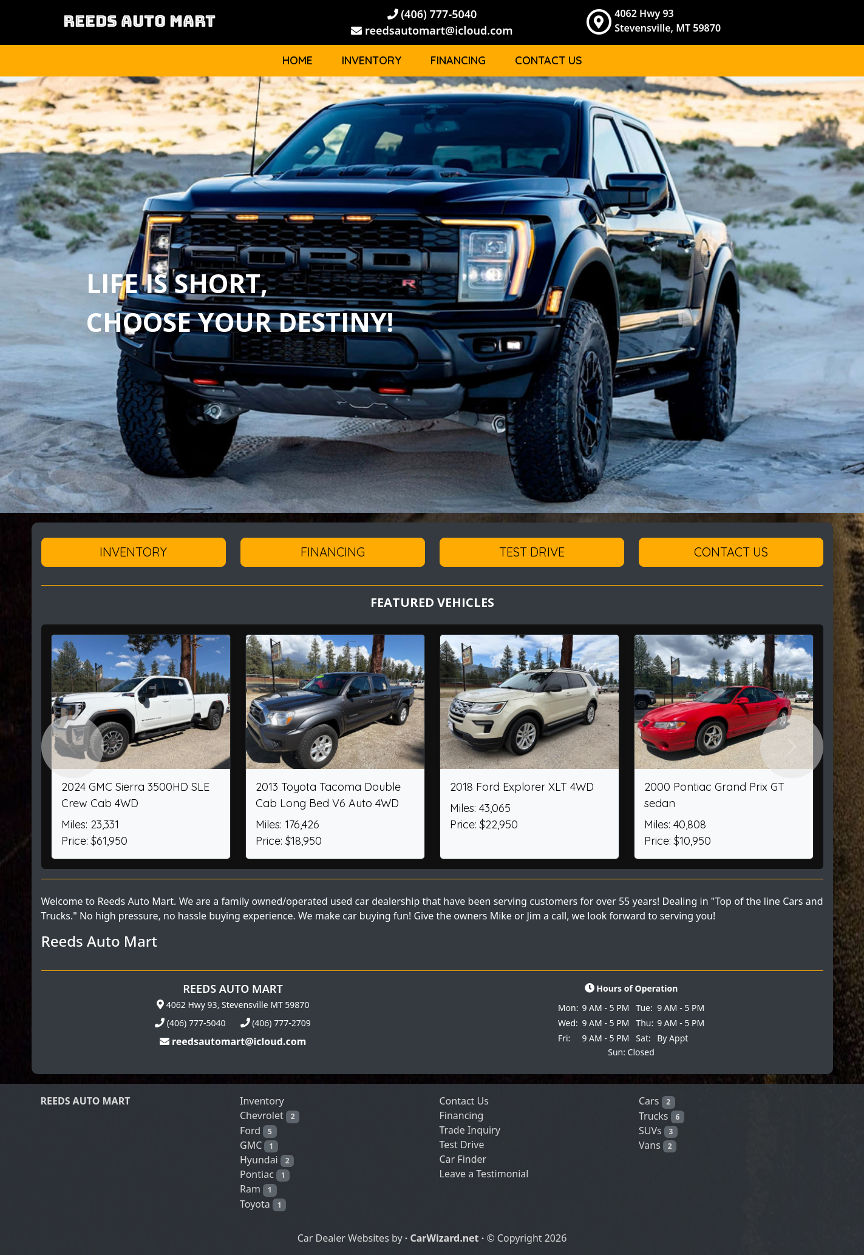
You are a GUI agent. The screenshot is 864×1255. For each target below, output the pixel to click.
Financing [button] (333, 552)
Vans (657, 1145)
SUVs (658, 1131)
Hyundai (267, 1160)
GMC (259, 1145)
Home (297, 60)
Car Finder (463, 1159)
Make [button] (728, 100)
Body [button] (784, 100)
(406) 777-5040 (432, 14)
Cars (657, 1101)
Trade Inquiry (470, 1130)
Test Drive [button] (532, 552)
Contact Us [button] (731, 552)
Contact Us (548, 60)
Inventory (371, 60)
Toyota (263, 1204)
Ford (258, 1131)
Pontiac (265, 1175)
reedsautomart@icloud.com (431, 30)
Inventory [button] (133, 552)
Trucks (661, 1116)
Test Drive (462, 1144)
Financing (458, 60)
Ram (258, 1189)
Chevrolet (269, 1116)
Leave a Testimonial (484, 1173)
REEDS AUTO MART (139, 21)
